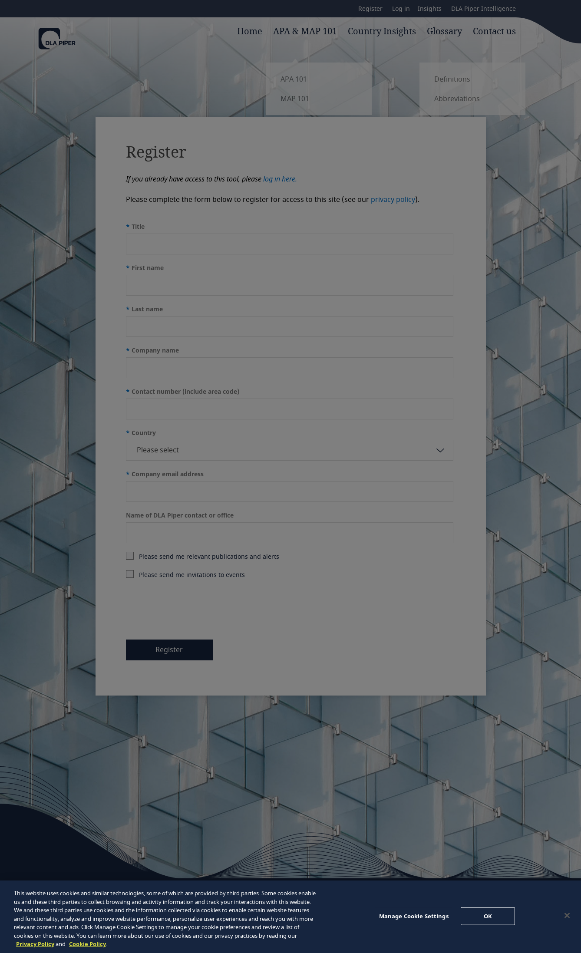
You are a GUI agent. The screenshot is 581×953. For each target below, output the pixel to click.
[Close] (567, 915)
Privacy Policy (35, 944)
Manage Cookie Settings (414, 916)
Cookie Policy (87, 944)
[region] (290, 916)
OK (488, 916)
